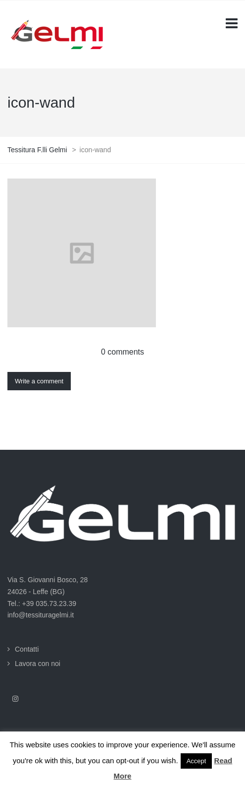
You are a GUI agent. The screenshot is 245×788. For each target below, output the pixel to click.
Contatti (27, 649)
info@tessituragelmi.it (40, 615)
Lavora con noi (37, 663)
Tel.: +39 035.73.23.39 (41, 603)
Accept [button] (196, 761)
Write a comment (39, 381)
